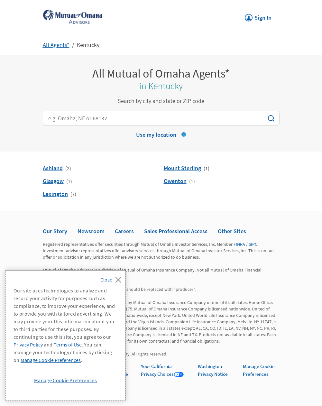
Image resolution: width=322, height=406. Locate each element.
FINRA (239, 244)
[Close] (112, 278)
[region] (65, 335)
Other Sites (232, 231)
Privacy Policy (28, 344)
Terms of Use (68, 344)
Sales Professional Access (175, 231)
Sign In (258, 15)
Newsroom (91, 231)
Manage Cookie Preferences (51, 360)
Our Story (55, 231)
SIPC (253, 244)
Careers (124, 231)
